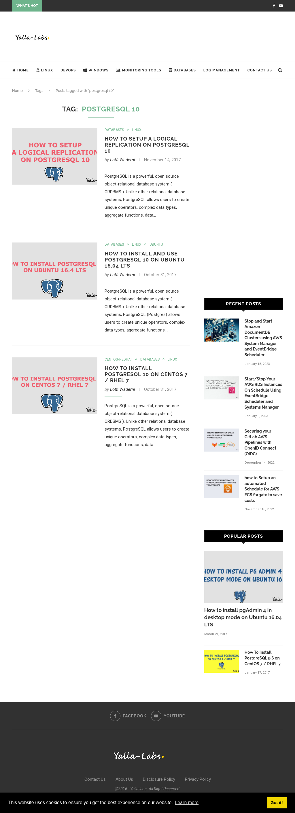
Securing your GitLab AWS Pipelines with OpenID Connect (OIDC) (260, 442)
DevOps (68, 70)
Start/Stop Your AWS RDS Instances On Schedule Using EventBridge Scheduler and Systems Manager (263, 393)
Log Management (221, 70)
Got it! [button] (277, 802)
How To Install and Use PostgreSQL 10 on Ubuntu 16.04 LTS (145, 260)
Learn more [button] (186, 802)
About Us (124, 779)
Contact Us (259, 70)
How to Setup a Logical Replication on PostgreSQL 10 (147, 145)
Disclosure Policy (159, 779)
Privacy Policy (198, 779)
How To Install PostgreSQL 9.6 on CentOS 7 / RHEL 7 (263, 658)
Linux (44, 70)
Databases (182, 70)
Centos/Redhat (118, 359)
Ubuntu (156, 244)
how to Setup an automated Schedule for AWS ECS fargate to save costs (263, 489)
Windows (95, 70)
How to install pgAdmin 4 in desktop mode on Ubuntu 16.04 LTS (243, 617)
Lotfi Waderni (122, 159)
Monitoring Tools (138, 70)
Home (20, 70)
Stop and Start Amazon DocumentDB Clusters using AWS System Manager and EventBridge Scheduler (263, 338)
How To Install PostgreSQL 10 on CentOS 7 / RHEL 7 (146, 374)
